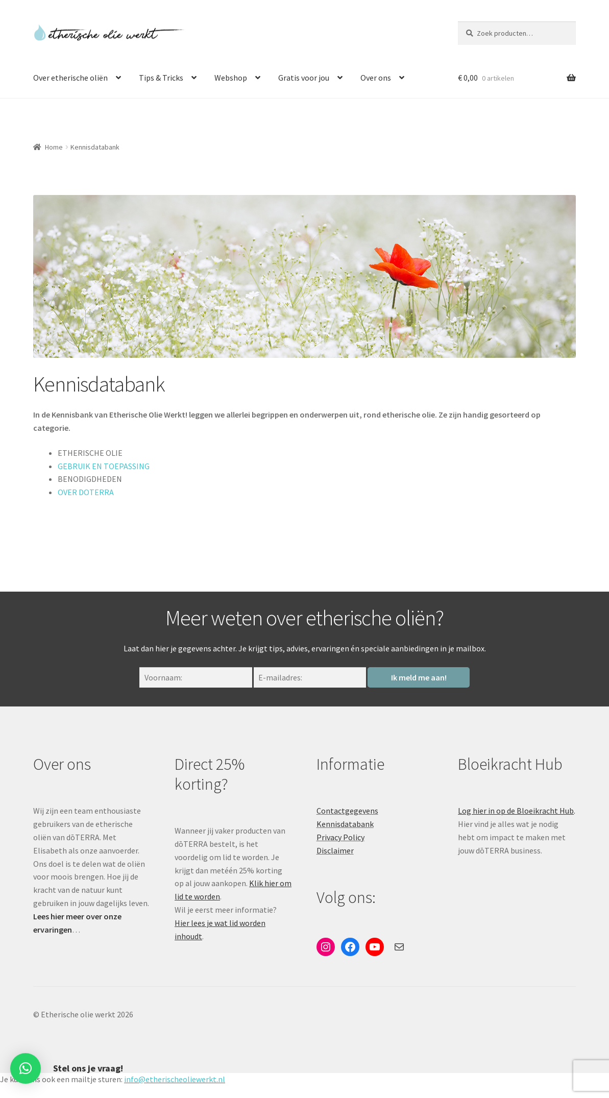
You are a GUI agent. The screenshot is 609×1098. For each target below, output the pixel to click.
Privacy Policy (340, 837)
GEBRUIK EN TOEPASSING (104, 466)
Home (54, 147)
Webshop (230, 77)
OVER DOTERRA (86, 492)
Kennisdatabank (345, 824)
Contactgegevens (347, 811)
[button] (25, 1062)
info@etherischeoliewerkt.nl (174, 1079)
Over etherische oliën (70, 77)
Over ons (375, 77)
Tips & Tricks (161, 77)
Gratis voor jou (303, 77)
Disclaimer (335, 850)
